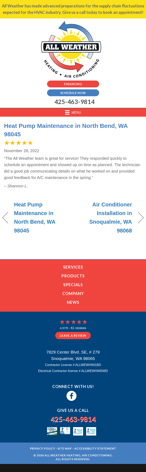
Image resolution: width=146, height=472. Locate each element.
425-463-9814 (73, 419)
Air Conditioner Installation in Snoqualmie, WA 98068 (104, 218)
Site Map (64, 448)
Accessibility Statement (95, 448)
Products (73, 275)
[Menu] (73, 112)
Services (73, 267)
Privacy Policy (42, 448)
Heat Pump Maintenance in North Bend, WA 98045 (34, 218)
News (73, 302)
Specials (73, 284)
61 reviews (78, 328)
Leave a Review (73, 335)
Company (73, 293)
